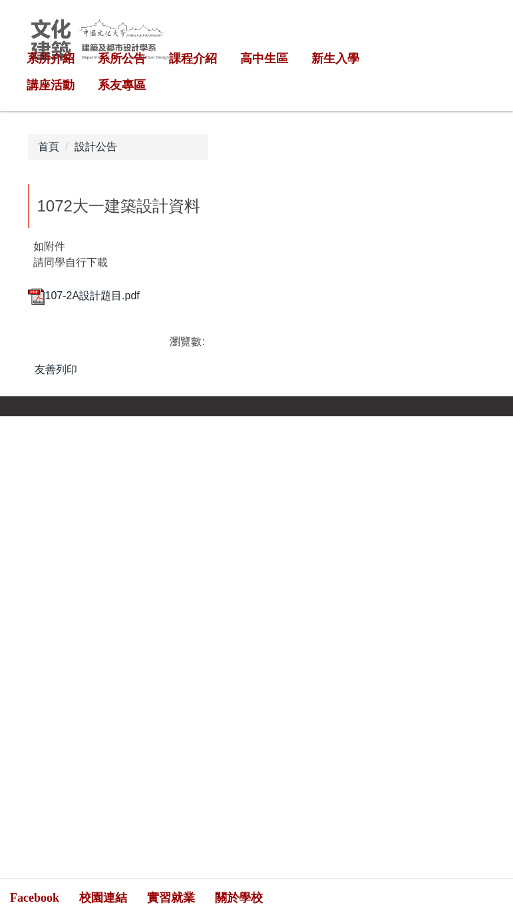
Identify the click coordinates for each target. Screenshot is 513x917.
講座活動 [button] (51, 85)
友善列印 (56, 369)
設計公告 (96, 146)
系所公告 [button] (122, 58)
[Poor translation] (48, 692)
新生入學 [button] (335, 58)
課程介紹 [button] (193, 58)
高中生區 (264, 58)
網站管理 (408, 501)
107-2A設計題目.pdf (84, 295)
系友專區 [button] (122, 85)
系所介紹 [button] (51, 58)
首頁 (48, 146)
